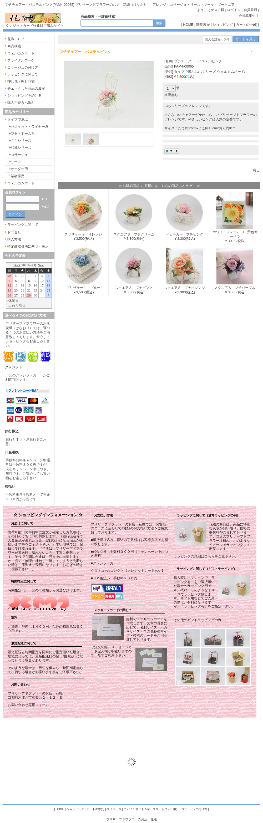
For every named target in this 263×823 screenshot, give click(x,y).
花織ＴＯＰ (15, 39)
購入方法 (14, 239)
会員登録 (250, 10)
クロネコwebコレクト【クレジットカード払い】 (128, 570)
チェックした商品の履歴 (26, 88)
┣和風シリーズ (19, 148)
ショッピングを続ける (24, 96)
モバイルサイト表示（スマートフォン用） (151, 809)
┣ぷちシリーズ (19, 140)
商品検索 (14, 46)
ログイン (234, 10)
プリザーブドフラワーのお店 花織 (131, 819)
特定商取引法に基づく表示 (27, 246)
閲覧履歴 (203, 25)
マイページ (114, 809)
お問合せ (14, 232)
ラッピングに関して (22, 74)
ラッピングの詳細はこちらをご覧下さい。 (206, 556)
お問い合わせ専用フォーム (28, 705)
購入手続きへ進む (21, 103)
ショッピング (223, 25)
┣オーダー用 (17, 169)
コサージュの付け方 (22, 67)
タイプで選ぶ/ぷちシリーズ (195, 72)
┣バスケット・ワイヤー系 (27, 127)
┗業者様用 (15, 176)
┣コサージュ (17, 155)
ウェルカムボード (21, 53)
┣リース (14, 162)
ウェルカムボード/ (231, 72)
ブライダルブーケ (21, 60)
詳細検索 (108, 16)
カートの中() (246, 25)
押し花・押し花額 (21, 81)
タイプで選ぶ (17, 119)
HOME (188, 25)
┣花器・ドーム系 (21, 134)
